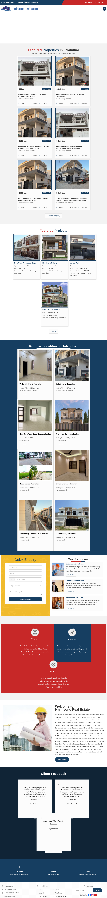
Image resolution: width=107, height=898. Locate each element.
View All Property (53, 216)
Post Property (43, 896)
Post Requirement (60, 896)
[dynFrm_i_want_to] (25, 586)
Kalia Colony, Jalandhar (65, 384)
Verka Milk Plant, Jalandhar (31, 384)
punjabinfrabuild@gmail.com (28, 2)
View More (25, 394)
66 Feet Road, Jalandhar (66, 534)
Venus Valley (75, 263)
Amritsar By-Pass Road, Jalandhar (34, 534)
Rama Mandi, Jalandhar (29, 484)
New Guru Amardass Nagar (25, 263)
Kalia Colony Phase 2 (51, 310)
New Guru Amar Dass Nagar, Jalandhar (35, 434)
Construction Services (75, 581)
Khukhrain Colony (49, 263)
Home (57, 890)
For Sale (46, 89)
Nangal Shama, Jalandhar (66, 484)
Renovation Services (74, 597)
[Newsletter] (84, 890)
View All (53, 331)
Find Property (59, 893)
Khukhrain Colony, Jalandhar (68, 434)
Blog (40, 890)
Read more (62, 759)
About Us (42, 893)
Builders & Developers (75, 564)
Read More (34, 799)
